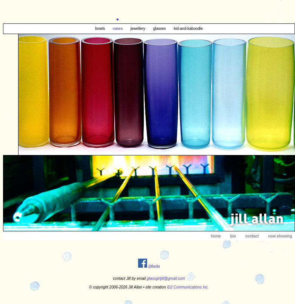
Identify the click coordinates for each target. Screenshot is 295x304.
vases (118, 28)
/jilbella (154, 266)
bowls (100, 28)
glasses (159, 28)
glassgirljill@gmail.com (166, 278)
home (216, 236)
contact (252, 236)
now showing (280, 236)
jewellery (138, 28)
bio (233, 236)
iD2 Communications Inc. (188, 287)
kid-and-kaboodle (188, 28)
